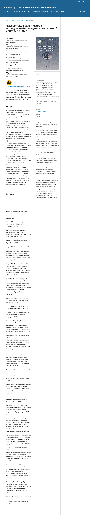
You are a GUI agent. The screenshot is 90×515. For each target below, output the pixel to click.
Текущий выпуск (15, 11)
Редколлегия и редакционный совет (38, 11)
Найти (83, 11)
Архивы (63, 11)
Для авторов (54, 11)
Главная (5, 11)
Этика (6, 15)
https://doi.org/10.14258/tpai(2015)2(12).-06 (18, 86)
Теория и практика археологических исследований (29, 7)
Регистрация (77, 1)
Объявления (14, 15)
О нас (24, 11)
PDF (39, 74)
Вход (84, 1)
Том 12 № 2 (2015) (23, 20)
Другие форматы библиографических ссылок (47, 102)
